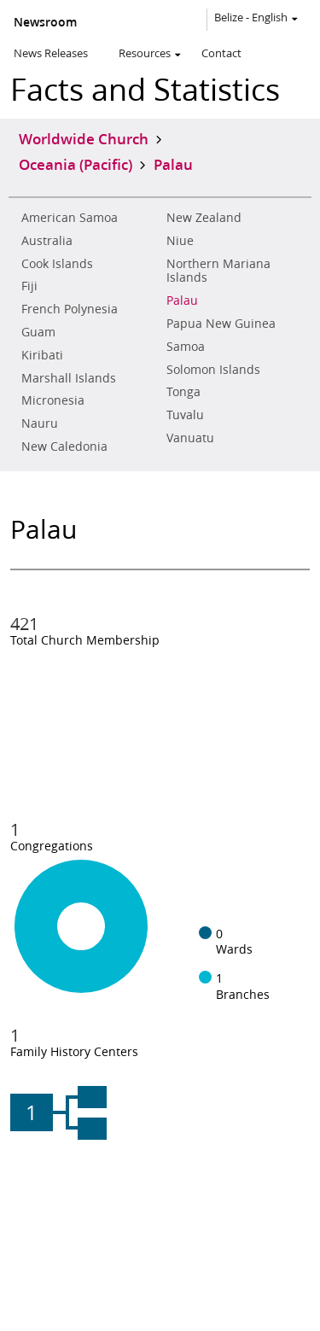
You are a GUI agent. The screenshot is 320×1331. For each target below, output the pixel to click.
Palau (182, 300)
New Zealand (203, 217)
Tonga (183, 391)
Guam (38, 332)
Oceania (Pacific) (75, 164)
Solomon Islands (213, 369)
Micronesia (52, 400)
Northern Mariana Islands (218, 271)
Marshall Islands (68, 378)
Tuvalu (185, 414)
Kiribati (42, 355)
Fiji (29, 286)
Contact (221, 53)
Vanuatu (190, 438)
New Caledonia (64, 446)
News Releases (51, 53)
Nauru (39, 423)
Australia (47, 240)
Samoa (185, 346)
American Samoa (69, 217)
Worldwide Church (83, 138)
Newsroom (45, 22)
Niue (180, 240)
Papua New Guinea (221, 323)
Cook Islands (57, 263)
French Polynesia (69, 309)
